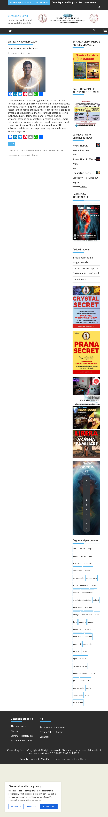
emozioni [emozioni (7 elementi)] (88, 607)
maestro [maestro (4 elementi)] (82, 622)
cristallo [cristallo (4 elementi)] (76, 592)
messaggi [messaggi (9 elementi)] (77, 644)
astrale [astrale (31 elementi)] (83, 556)
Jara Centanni (26, 53)
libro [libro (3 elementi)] (75, 622)
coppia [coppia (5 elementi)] (87, 570)
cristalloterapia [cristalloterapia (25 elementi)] (87, 592)
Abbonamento (18, 726)
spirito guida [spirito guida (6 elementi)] (78, 695)
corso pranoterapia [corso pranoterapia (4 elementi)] (80, 585)
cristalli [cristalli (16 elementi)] (93, 585)
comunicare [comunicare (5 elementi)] (77, 570)
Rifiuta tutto (32, 806)
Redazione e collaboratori (53, 727)
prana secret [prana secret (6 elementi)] (85, 680)
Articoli (12, 150)
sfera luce (35, 155)
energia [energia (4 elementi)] (76, 614)
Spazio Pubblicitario (21, 740)
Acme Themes (81, 759)
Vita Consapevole (32, 150)
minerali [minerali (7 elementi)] (76, 651)
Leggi (11, 144)
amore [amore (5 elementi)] (82, 549)
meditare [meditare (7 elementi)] (87, 629)
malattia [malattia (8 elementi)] (91, 622)
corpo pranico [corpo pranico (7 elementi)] (91, 578)
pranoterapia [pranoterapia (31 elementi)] (78, 688)
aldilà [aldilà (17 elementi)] (75, 549)
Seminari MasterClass (22, 735)
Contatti (44, 736)
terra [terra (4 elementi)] (87, 695)
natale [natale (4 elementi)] (84, 651)
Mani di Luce (79, 279)
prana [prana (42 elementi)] (75, 680)
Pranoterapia (20, 150)
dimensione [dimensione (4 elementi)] (77, 607)
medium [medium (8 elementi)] (89, 636)
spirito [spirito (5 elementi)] (88, 688)
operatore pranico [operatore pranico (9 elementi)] (80, 673)
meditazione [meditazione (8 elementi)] (78, 636)
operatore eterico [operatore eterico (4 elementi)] (80, 666)
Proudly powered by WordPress (36, 759)
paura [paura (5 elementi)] (92, 673)
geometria (11, 155)
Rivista (14, 731)
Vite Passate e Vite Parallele (49, 150)
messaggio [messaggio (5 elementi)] (87, 644)
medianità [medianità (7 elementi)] (77, 629)
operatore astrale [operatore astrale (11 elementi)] (80, 658)
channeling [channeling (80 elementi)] (88, 563)
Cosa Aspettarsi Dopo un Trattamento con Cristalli (78, 2)
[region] (33, 797)
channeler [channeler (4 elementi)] (77, 563)
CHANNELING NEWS (18, 16)
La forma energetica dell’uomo (23, 48)
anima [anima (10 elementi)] (75, 556)
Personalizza (16, 806)
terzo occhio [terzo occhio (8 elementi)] (78, 702)
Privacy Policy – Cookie (51, 731)
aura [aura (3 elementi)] (90, 556)
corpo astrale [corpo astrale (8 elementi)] (78, 578)
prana (18, 155)
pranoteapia (25, 155)
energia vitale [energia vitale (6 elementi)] (87, 614)
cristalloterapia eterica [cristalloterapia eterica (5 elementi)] (82, 600)
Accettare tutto (49, 806)
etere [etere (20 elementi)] (97, 614)
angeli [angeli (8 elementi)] (90, 549)
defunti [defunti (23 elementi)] (96, 600)
